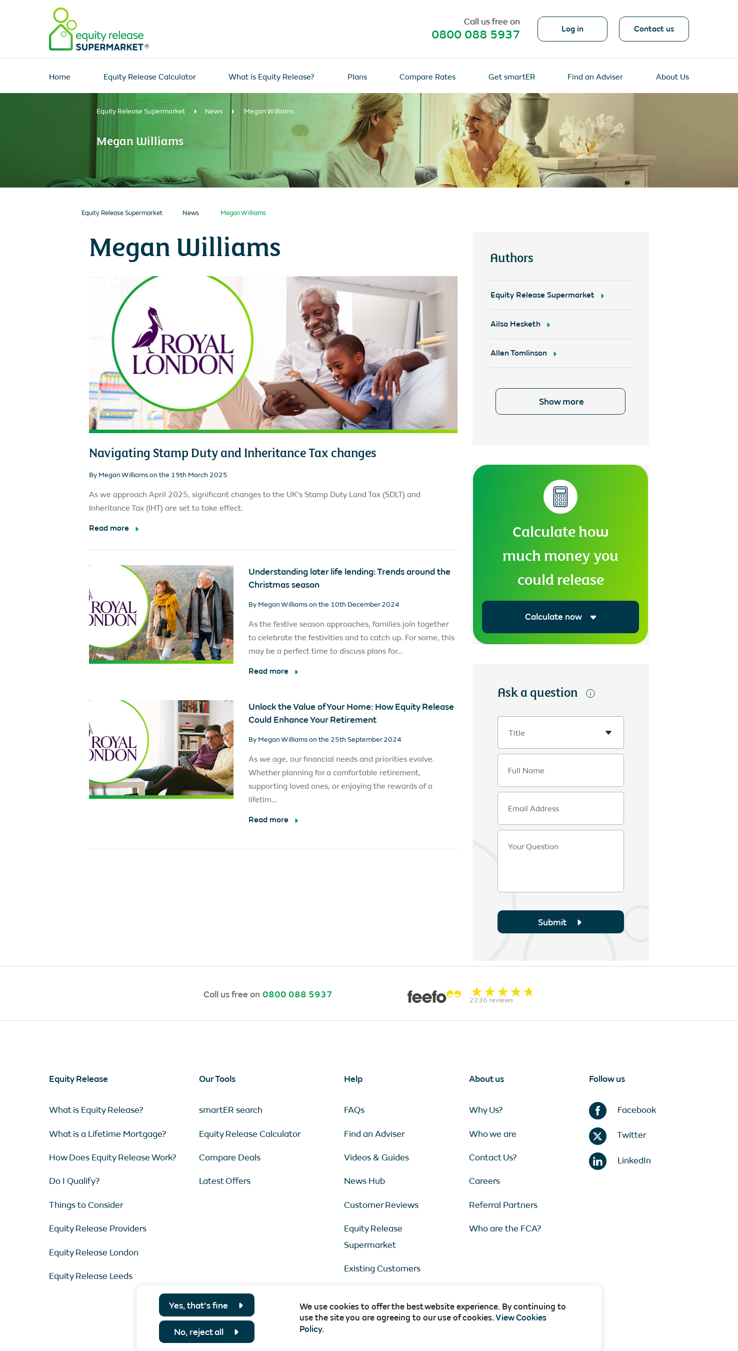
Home (59, 77)
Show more (561, 401)
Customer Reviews (381, 1204)
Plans (357, 77)
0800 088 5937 (476, 34)
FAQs (354, 1109)
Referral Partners (503, 1204)
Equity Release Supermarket (140, 111)
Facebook (622, 1109)
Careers (484, 1180)
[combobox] (561, 732)
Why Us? (486, 1109)
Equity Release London (93, 1252)
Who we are (492, 1133)
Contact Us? (493, 1157)
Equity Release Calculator (150, 77)
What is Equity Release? (271, 77)
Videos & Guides (376, 1157)
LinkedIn (620, 1160)
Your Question (533, 847)
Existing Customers (382, 1268)
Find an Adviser (595, 77)
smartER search (230, 1109)
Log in (573, 29)
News (213, 111)
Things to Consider (86, 1204)
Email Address (533, 809)
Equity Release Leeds (90, 1275)
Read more (109, 528)
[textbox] (561, 733)
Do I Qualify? (74, 1180)
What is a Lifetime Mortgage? (107, 1133)
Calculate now (560, 616)
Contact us (654, 29)
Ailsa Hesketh (515, 324)
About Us (672, 77)
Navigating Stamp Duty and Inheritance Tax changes (232, 452)
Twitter (617, 1134)
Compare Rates (428, 77)
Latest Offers (224, 1180)
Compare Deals (229, 1157)
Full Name (526, 771)
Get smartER (511, 77)
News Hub (364, 1180)
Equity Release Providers (97, 1228)
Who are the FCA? (505, 1228)
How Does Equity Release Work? (112, 1157)
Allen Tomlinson (518, 353)
